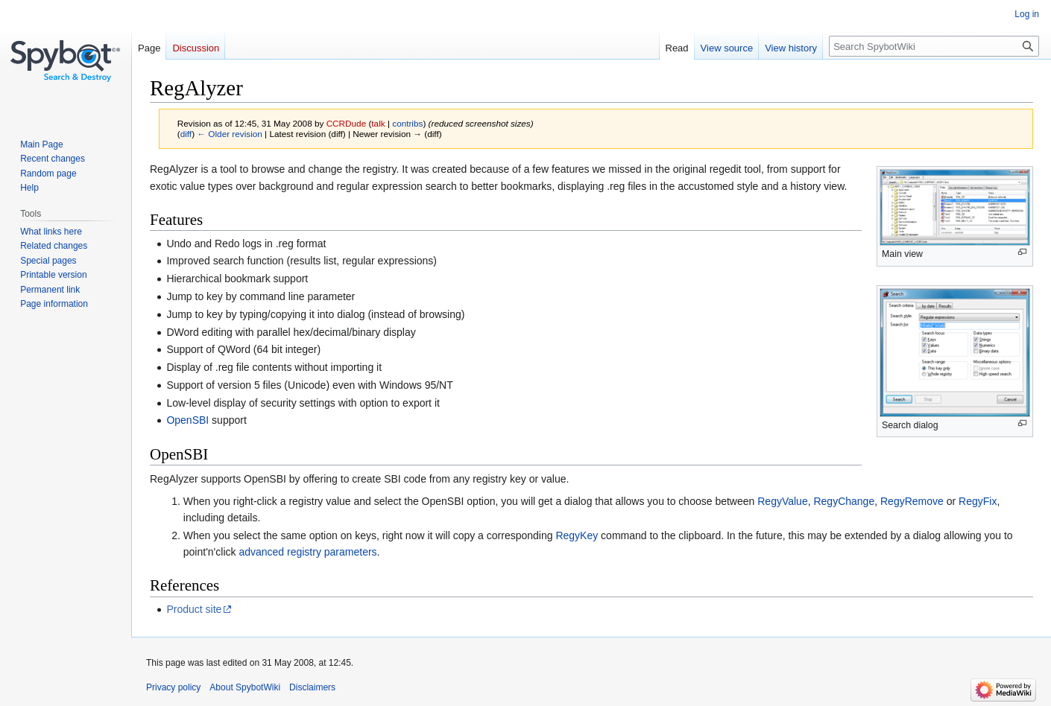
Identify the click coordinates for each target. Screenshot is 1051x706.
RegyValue (782, 501)
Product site (193, 609)
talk (378, 123)
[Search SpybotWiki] (934, 46)
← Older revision (229, 134)
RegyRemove (912, 501)
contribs (407, 123)
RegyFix (978, 501)
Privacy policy (173, 687)
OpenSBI (187, 420)
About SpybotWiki (244, 687)
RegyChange (843, 501)
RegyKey (576, 535)
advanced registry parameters (307, 552)
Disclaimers (312, 687)
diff (186, 134)
